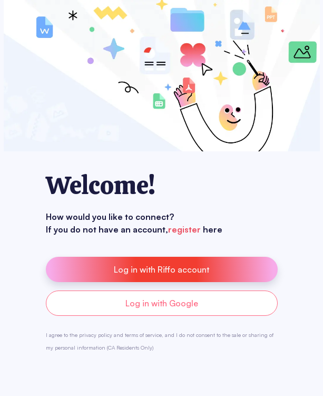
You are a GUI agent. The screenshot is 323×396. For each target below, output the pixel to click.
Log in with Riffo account (161, 269)
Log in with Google (161, 303)
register (184, 229)
